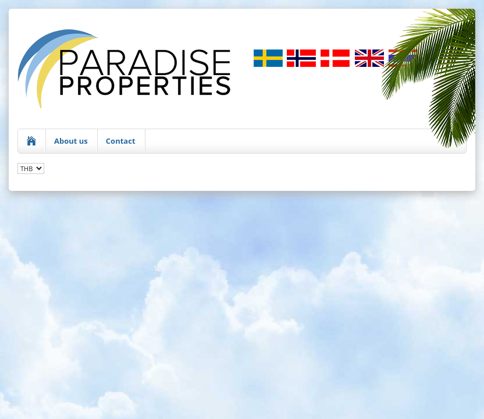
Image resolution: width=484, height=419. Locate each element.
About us (71, 141)
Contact (121, 141)
